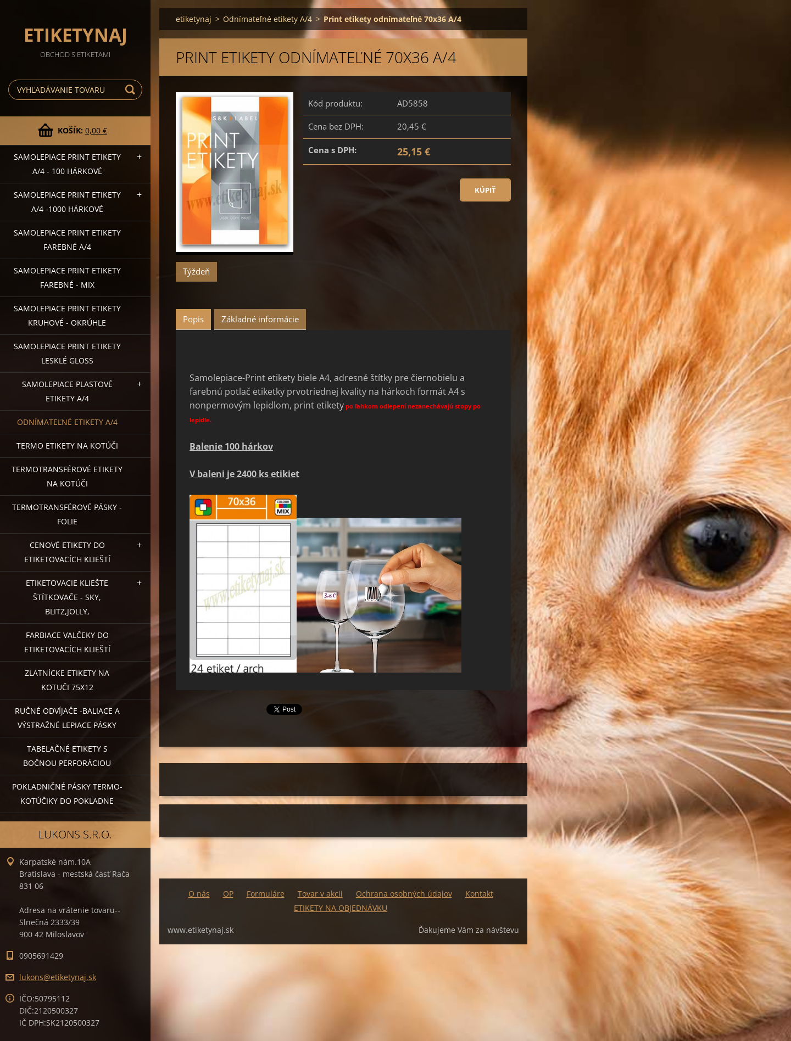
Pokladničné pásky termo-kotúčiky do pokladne (67, 793)
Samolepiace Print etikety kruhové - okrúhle (67, 315)
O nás (199, 893)
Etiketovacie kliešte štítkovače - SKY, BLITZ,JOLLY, (67, 597)
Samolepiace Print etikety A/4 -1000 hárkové (67, 201)
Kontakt (479, 893)
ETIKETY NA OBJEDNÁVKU (340, 908)
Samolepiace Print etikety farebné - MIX (67, 277)
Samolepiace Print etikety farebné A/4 (67, 239)
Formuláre (266, 893)
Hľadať (132, 90)
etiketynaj (193, 19)
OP (228, 893)
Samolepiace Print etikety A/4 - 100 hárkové (67, 164)
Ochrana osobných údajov (404, 893)
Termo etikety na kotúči (67, 445)
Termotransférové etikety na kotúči (67, 476)
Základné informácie (260, 319)
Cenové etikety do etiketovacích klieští (67, 552)
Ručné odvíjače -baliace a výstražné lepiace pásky (67, 718)
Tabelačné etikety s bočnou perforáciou (67, 755)
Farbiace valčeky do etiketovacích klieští (67, 642)
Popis (193, 319)
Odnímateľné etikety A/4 (67, 422)
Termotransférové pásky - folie (67, 514)
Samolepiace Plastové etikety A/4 (67, 391)
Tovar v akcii (320, 893)
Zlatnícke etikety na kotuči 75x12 (67, 680)
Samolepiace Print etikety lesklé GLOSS (67, 353)
